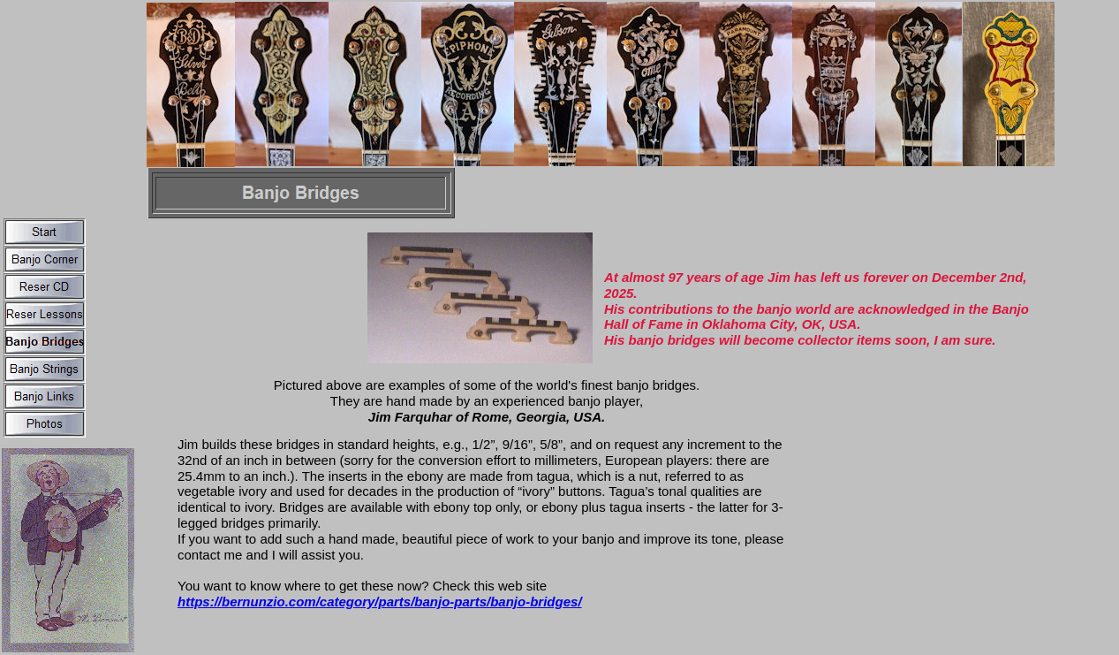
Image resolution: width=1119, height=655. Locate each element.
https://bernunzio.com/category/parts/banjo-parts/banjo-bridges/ (380, 601)
